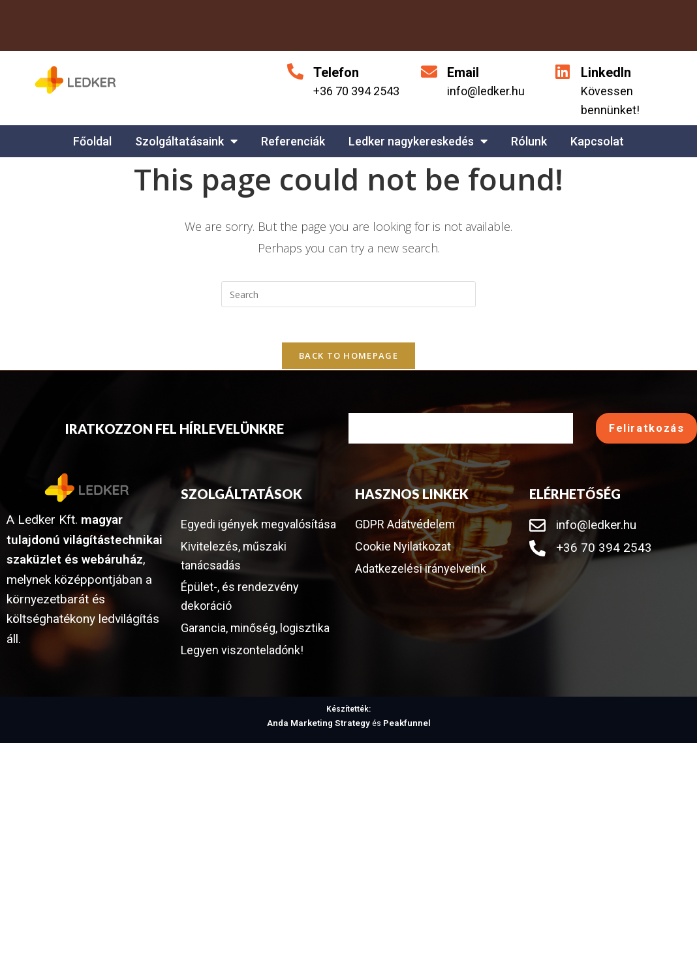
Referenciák (293, 141)
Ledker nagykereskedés (418, 141)
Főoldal (92, 141)
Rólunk (529, 141)
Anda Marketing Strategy (321, 751)
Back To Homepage (348, 360)
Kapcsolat (597, 141)
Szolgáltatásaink (186, 141)
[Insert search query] (348, 294)
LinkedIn (606, 72)
